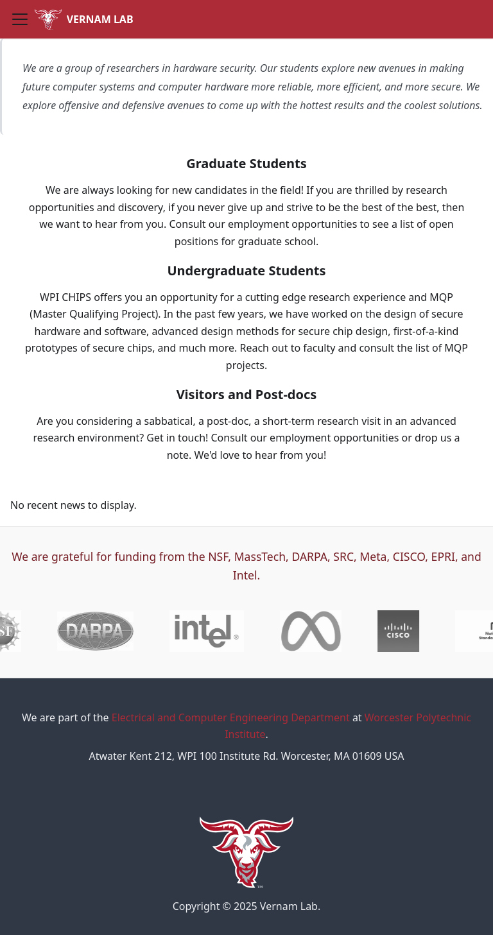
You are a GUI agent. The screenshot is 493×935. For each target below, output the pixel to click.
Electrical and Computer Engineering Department (231, 717)
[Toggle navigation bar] (20, 19)
